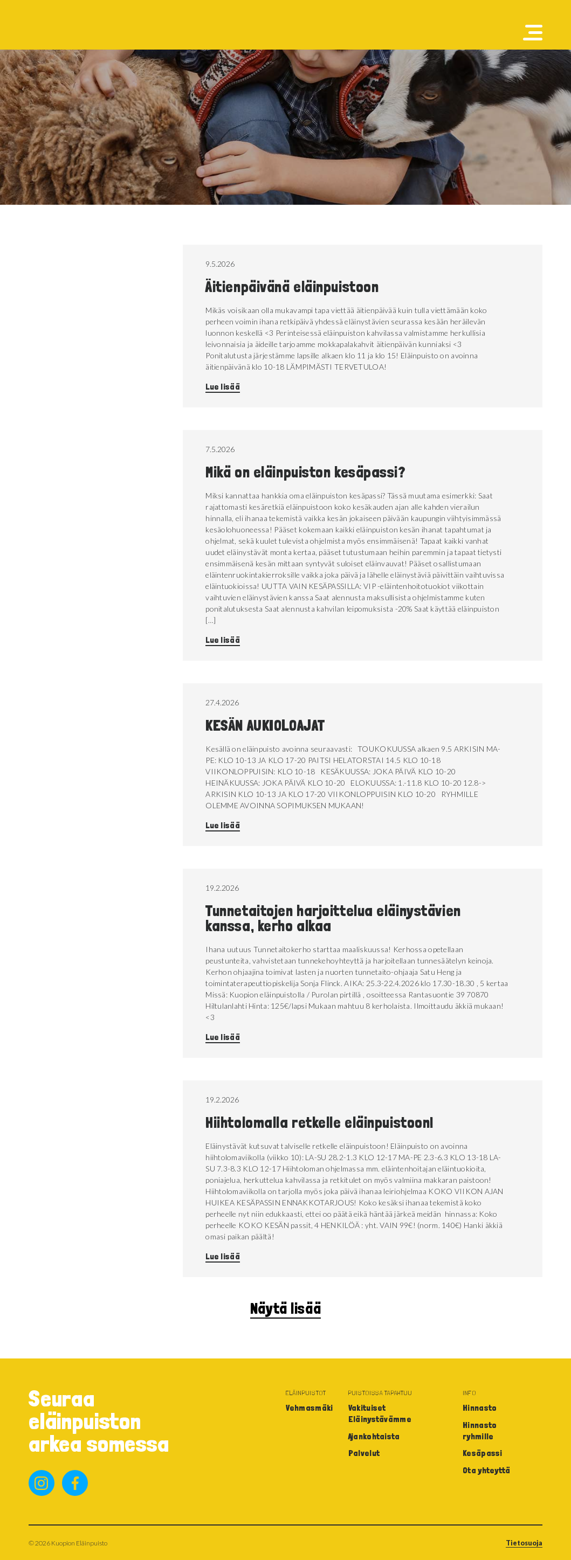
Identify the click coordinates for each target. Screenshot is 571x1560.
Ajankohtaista (374, 1436)
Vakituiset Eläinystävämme (379, 1413)
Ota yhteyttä (487, 1470)
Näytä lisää (285, 1309)
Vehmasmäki (309, 1408)
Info (469, 1393)
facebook (75, 1483)
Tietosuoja (524, 1543)
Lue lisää (222, 387)
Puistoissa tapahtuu (380, 1393)
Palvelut (364, 1453)
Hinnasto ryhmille (480, 1430)
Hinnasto (480, 1408)
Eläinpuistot (306, 1393)
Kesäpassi (483, 1453)
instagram (41, 1483)
